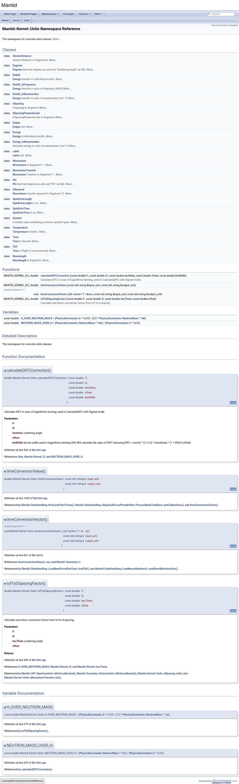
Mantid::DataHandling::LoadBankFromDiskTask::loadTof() (55, 568)
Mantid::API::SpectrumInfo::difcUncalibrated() (48, 673)
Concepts (68, 14)
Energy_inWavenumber (26, 141)
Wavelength (19, 256)
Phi (15, 179)
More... (57, 39)
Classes (84, 14)
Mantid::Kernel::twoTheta (92, 666)
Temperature (20, 227)
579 (26, 724)
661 (26, 555)
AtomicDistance (22, 55)
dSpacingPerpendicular (26, 113)
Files (98, 14)
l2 (106, 275)
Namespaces (50, 14)
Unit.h (39, 555)
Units (27, 20)
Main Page (10, 14)
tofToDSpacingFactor (53, 298)
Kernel (16, 20)
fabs (20, 456)
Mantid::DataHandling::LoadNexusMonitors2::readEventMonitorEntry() (136, 568)
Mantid (5, 20)
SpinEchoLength (22, 198)
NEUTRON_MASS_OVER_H (36, 322)
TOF (15, 246)
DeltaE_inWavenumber (26, 94)
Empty (16, 122)
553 (26, 762)
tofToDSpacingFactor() (34, 730)
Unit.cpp (41, 449)
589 (26, 660)
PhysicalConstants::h (68, 318)
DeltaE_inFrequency (24, 84)
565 (26, 449)
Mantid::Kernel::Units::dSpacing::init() (160, 673)
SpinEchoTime (21, 208)
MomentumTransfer (24, 170)
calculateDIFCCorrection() (36, 769)
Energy (17, 79)
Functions (224, 25)
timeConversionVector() (204, 504)
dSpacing (18, 103)
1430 (27, 498)
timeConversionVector (54, 294)
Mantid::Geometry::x (68, 562)
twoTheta (126, 298)
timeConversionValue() (31, 562)
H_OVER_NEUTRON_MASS (36, 318)
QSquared (18, 189)
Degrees (17, 65)
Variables (234, 25)
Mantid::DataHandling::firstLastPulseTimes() (47, 504)
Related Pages (29, 14)
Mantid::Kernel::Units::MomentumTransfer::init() (32, 677)
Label (16, 151)
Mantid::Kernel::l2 (34, 456)
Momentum (19, 160)
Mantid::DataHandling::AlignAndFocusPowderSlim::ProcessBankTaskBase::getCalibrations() (129, 504)
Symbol (17, 218)
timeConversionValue (53, 285)
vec (90, 294)
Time (16, 237)
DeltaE (16, 75)
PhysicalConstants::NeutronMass (118, 318)
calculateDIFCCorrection (55, 275)
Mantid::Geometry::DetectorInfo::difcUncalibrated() (107, 673)
